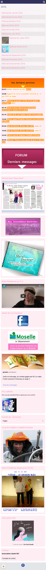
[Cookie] (4, 566)
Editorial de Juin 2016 (11, 34)
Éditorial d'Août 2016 (18, 47)
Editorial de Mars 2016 (11, 21)
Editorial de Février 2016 (12, 17)
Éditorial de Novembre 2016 (13, 64)
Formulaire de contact (8, 558)
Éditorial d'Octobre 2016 (12, 59)
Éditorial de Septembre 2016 (14, 55)
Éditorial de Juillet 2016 (19, 38)
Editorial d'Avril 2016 (10, 25)
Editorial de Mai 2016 (10, 29)
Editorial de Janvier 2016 (12, 13)
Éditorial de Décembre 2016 (13, 68)
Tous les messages (10, 385)
